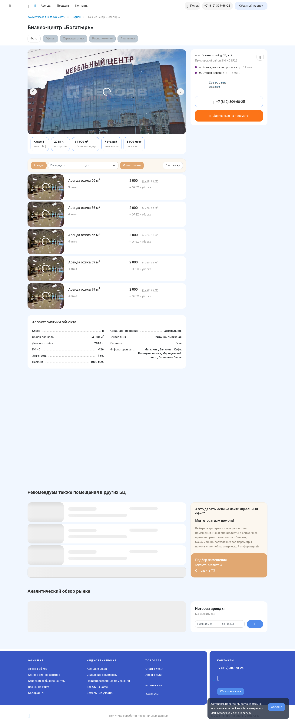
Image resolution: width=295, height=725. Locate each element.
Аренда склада (97, 668)
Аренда (48, 5)
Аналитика (128, 38)
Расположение (103, 38)
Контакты (84, 5)
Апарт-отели (153, 675)
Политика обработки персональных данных (138, 715)
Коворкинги (36, 693)
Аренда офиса (37, 668)
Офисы (50, 38)
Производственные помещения (108, 681)
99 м (84, 289)
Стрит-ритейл (154, 668)
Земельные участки (100, 693)
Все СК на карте (97, 687)
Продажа (65, 5)
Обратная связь (230, 691)
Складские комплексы (102, 675)
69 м (84, 262)
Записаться (228, 116)
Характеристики (74, 38)
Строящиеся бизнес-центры (46, 681)
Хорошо (276, 707)
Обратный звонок (251, 5)
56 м (84, 180)
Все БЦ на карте (38, 687)
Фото (34, 38)
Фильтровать (132, 165)
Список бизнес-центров (44, 675)
